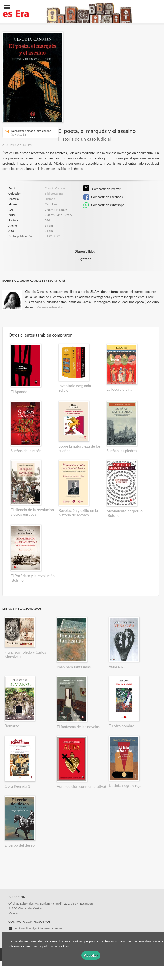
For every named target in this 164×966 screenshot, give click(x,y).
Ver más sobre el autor (53, 307)
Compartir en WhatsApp (104, 205)
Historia (50, 199)
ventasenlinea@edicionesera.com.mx (38, 928)
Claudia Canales (17, 145)
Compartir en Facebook (103, 197)
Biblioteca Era (54, 193)
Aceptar (91, 955)
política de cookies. (56, 946)
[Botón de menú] (9, 7)
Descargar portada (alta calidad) (28, 132)
